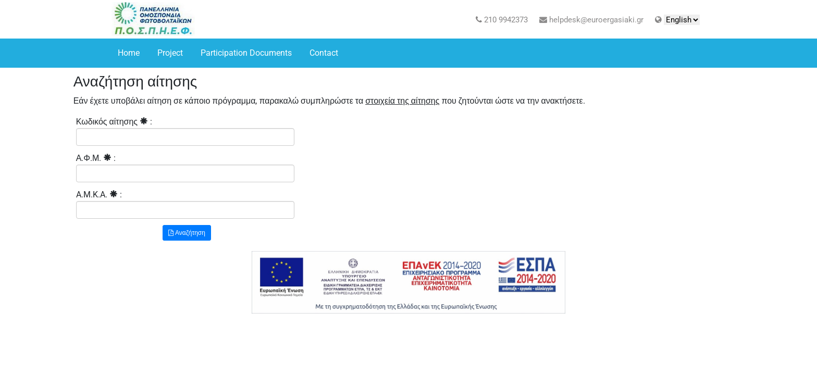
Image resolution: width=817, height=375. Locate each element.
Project (170, 53)
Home (129, 53)
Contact (324, 53)
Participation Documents (246, 53)
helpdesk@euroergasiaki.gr (591, 19)
